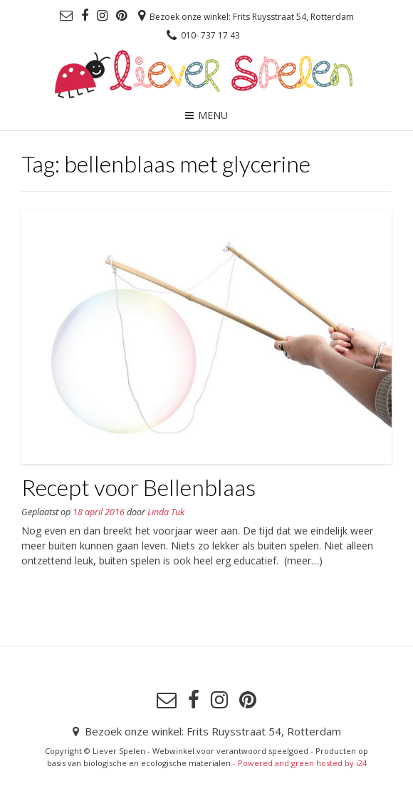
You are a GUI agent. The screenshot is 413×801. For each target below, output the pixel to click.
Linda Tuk (165, 512)
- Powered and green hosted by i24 (299, 763)
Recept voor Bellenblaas (138, 487)
